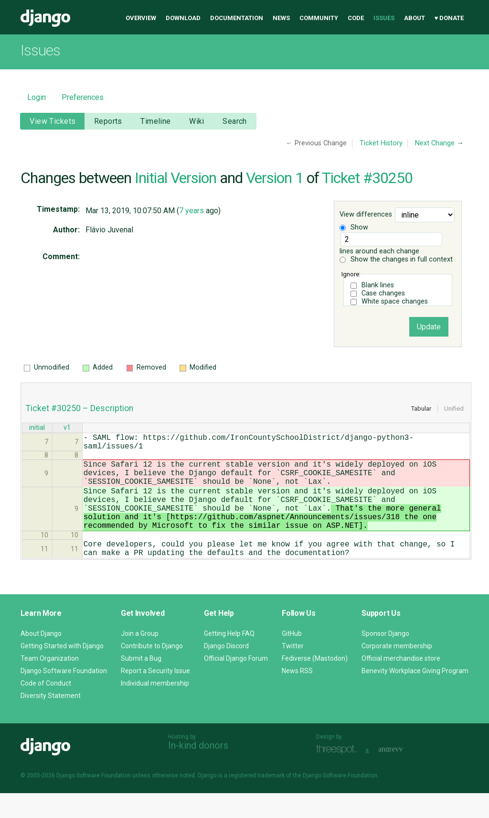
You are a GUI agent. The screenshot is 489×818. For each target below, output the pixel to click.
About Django (41, 658)
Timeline (155, 121)
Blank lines (377, 285)
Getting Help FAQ (229, 658)
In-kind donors (198, 770)
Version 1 (274, 178)
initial (37, 429)
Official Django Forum (236, 683)
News (281, 18)
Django (45, 18)
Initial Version (175, 178)
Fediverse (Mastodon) (315, 683)
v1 (67, 429)
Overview (141, 18)
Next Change (435, 143)
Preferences (83, 97)
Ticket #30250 (367, 178)
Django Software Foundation (64, 695)
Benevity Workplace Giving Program (414, 695)
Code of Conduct (46, 708)
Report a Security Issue (155, 695)
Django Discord (226, 671)
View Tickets (52, 121)
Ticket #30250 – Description (79, 408)
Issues (383, 18)
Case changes (383, 293)
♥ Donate (449, 18)
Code (356, 18)
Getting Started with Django (62, 671)
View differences (366, 215)
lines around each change (391, 243)
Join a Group (140, 658)
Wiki (196, 121)
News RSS (297, 695)
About (414, 18)
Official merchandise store (400, 683)
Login (36, 97)
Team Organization (50, 683)
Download (183, 18)
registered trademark (257, 800)
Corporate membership (396, 671)
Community (318, 18)
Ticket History (381, 143)
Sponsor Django (385, 658)
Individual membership (155, 708)
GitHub (292, 658)
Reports (108, 121)
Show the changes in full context (396, 259)
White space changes (394, 301)
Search (235, 121)
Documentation (236, 18)
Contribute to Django (152, 671)
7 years (191, 210)
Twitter (293, 671)
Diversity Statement (51, 720)
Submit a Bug (141, 683)
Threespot (338, 775)
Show (354, 227)
